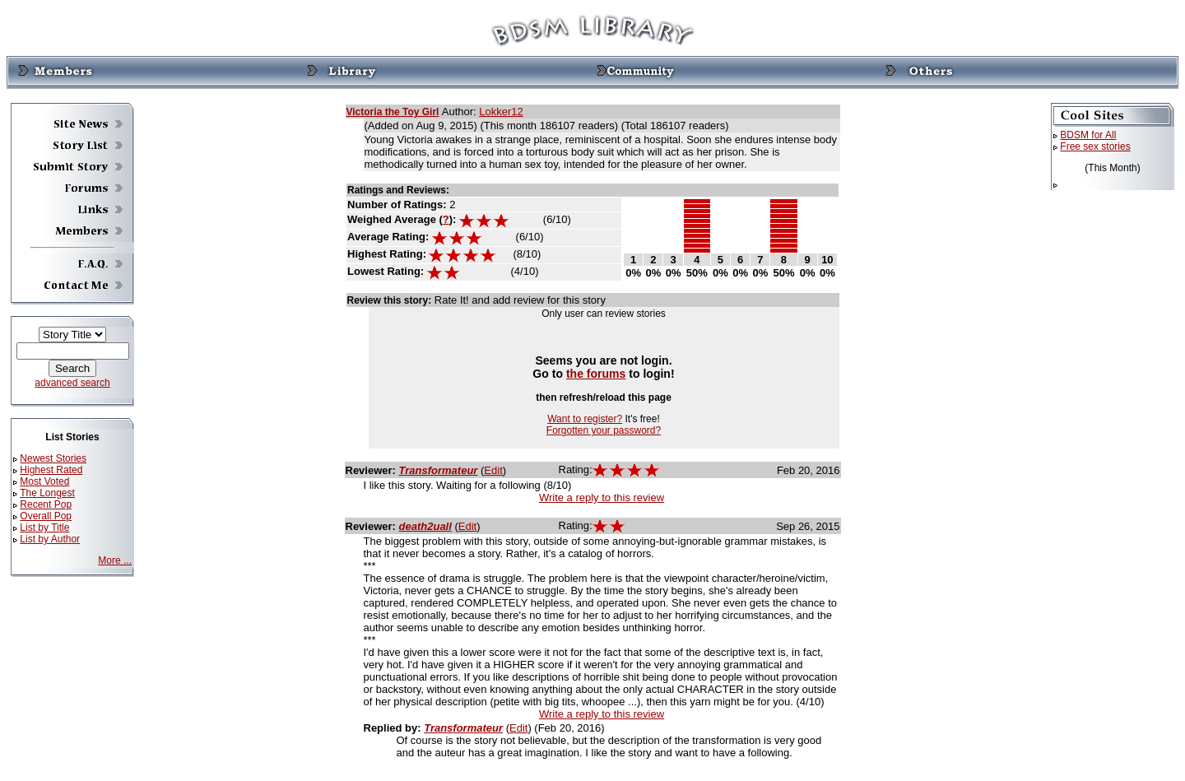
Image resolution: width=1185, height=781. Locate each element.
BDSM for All (1088, 135)
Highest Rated (51, 470)
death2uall (425, 526)
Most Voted (44, 481)
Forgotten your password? (603, 430)
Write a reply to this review (601, 497)
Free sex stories (1095, 146)
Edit (493, 470)
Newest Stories (53, 458)
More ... (115, 560)
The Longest (47, 493)
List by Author (50, 539)
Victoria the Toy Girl (392, 112)
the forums (596, 373)
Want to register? (584, 419)
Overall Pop (46, 516)
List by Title (44, 527)
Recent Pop (46, 504)
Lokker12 (501, 111)
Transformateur (438, 470)
